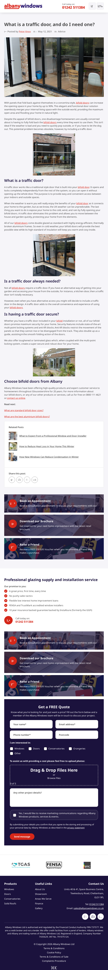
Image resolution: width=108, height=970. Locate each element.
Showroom (41, 894)
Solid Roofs (10, 903)
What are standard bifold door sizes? (23, 410)
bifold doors (82, 102)
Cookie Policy (54, 952)
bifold (59, 320)
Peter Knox (25, 31)
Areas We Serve (43, 898)
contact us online (16, 398)
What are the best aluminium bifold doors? (27, 416)
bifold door (83, 187)
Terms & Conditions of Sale (54, 956)
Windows (9, 889)
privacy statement (76, 827)
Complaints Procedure (54, 960)
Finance (39, 903)
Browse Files (54, 778)
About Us (40, 889)
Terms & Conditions (54, 948)
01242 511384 (73, 7)
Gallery (38, 908)
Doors (7, 894)
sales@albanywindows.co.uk (89, 908)
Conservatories (12, 898)
